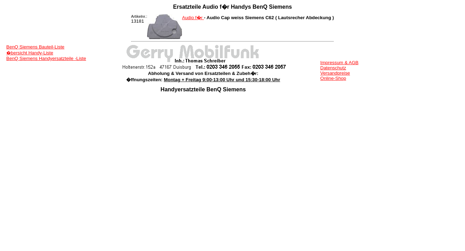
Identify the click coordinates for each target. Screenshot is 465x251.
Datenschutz (333, 67)
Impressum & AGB (339, 62)
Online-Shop (333, 78)
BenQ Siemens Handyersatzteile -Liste (46, 58)
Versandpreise (335, 73)
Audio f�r (193, 17)
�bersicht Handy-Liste (29, 52)
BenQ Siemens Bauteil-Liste (35, 47)
